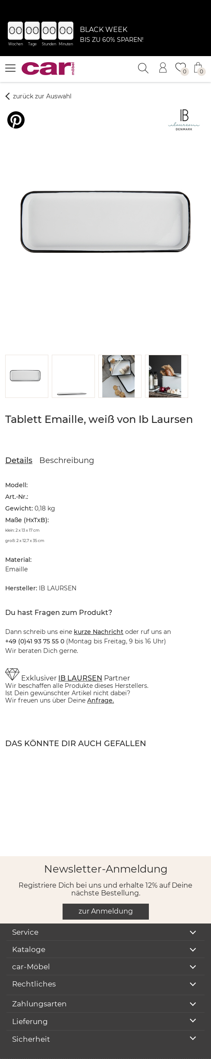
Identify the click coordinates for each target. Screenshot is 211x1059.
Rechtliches (34, 962)
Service (25, 911)
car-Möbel (31, 945)
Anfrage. (100, 679)
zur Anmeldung (106, 890)
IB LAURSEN (80, 657)
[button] (25, 355)
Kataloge (28, 928)
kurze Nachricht (98, 611)
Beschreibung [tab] (66, 439)
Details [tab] (18, 439)
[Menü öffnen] (10, 68)
